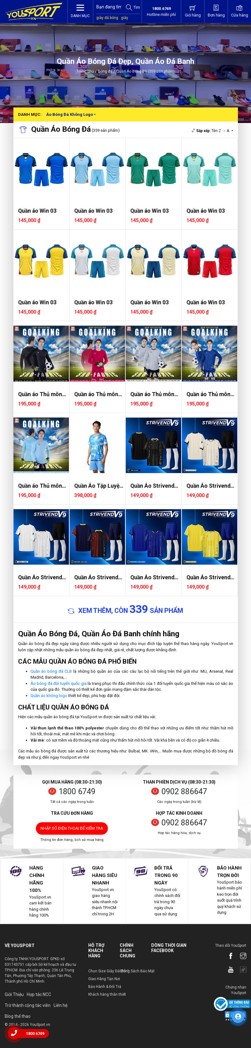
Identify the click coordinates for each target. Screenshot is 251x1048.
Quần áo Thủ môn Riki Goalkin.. (40, 394)
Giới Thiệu (14, 994)
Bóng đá (105, 71)
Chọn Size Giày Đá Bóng (109, 971)
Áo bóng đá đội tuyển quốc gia (59, 683)
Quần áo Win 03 (37, 211)
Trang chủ (85, 71)
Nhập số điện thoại (72, 828)
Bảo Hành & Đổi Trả (104, 986)
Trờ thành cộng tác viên (28, 1005)
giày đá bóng (107, 18)
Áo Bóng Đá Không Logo (69, 114)
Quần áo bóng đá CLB (51, 671)
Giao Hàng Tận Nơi (104, 979)
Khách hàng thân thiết (107, 994)
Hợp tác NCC (39, 994)
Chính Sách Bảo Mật (137, 971)
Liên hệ (60, 1005)
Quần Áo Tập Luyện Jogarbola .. (98, 486)
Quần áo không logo (49, 695)
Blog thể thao (18, 1016)
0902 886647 (184, 791)
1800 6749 (77, 791)
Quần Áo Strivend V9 (152, 486)
